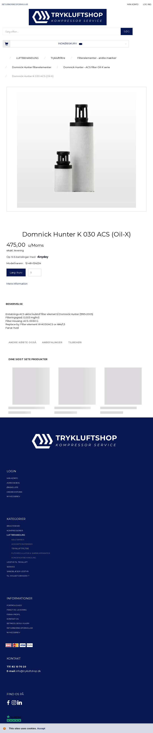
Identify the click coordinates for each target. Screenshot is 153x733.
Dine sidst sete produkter (28, 359)
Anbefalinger (52, 342)
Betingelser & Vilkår (18, 623)
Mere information (16, 283)
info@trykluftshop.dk (28, 671)
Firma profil (13, 614)
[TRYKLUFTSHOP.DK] (68, 16)
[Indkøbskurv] (66, 43)
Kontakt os (13, 619)
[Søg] (127, 31)
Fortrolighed (14, 605)
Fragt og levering (17, 610)
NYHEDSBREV (13, 632)
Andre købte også (22, 342)
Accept (41, 728)
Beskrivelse (14, 303)
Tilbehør (75, 342)
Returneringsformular (15, 4)
